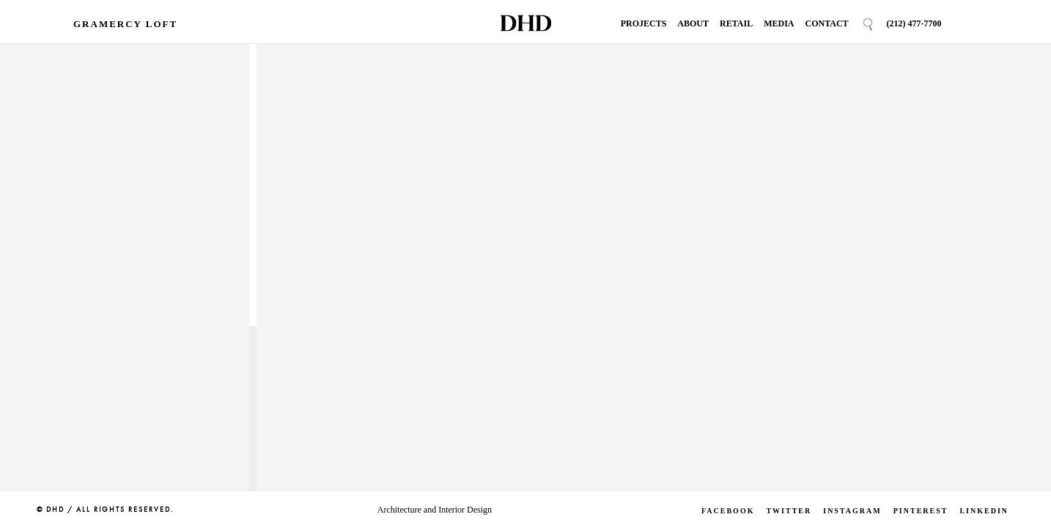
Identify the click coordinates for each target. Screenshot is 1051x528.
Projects (644, 23)
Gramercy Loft (125, 23)
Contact (826, 23)
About (693, 23)
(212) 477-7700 (914, 23)
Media (779, 23)
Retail (736, 23)
